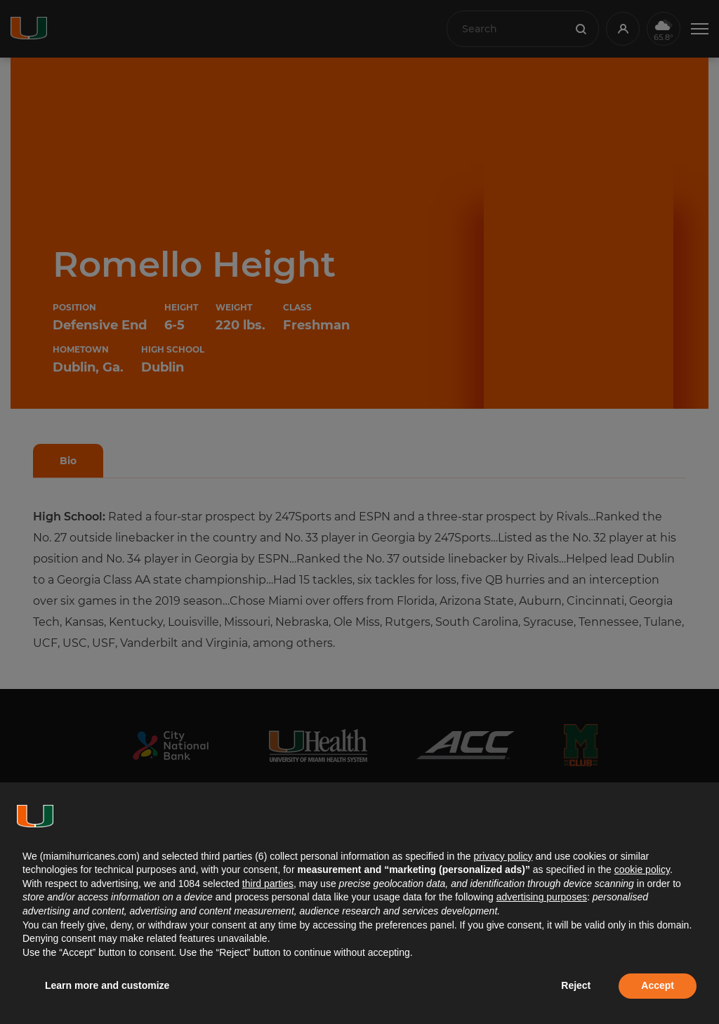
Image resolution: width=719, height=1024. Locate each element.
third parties (267, 883)
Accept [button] (657, 985)
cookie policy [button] (642, 869)
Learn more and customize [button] (107, 985)
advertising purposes (541, 896)
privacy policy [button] (502, 856)
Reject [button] (576, 985)
